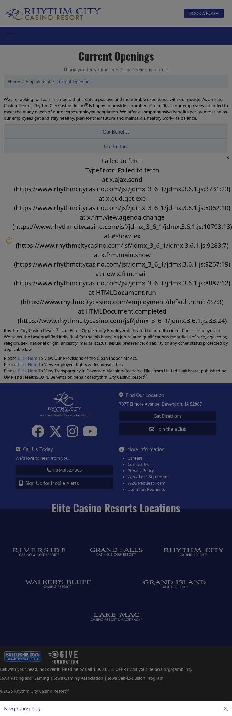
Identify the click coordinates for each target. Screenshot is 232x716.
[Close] (226, 709)
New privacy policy (22, 709)
